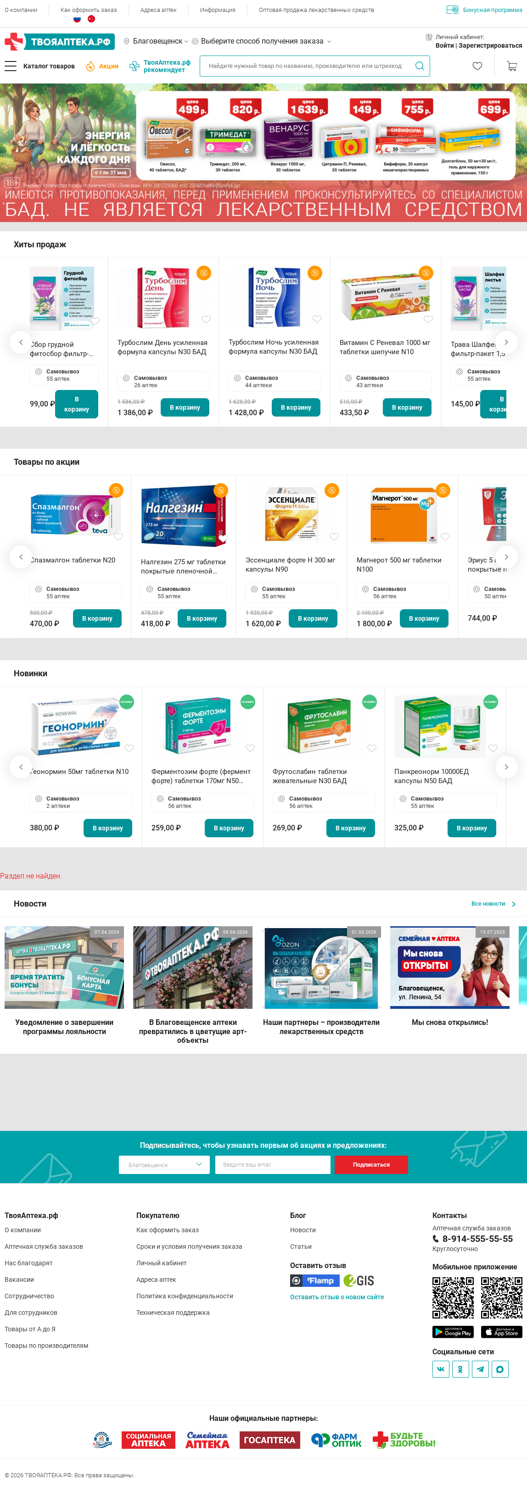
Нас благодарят (29, 1263)
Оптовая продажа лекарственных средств (316, 9)
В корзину (76, 404)
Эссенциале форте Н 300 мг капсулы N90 (290, 564)
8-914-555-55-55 (478, 1238)
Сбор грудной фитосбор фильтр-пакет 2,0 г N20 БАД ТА (61, 349)
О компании (21, 9)
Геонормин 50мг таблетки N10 (79, 772)
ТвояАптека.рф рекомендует (160, 66)
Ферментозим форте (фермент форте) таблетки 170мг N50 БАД (201, 776)
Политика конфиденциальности (184, 1296)
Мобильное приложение (474, 1267)
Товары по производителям (46, 1345)
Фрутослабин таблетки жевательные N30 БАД (310, 776)
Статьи (301, 1246)
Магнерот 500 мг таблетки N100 (399, 564)
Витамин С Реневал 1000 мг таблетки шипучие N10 (385, 347)
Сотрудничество (29, 1296)
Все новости (493, 903)
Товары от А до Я (30, 1329)
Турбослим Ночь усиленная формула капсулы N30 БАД (274, 347)
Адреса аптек (158, 9)
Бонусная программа (484, 10)
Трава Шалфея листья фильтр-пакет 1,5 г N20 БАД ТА (486, 349)
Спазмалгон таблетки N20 (72, 560)
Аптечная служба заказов (44, 1246)
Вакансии (19, 1279)
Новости (303, 1230)
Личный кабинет (161, 1263)
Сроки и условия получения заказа (189, 1246)
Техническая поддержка (173, 1312)
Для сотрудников (31, 1312)
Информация (217, 9)
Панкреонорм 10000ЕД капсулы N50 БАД (431, 776)
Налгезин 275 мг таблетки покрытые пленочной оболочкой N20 (183, 567)
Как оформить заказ (89, 9)
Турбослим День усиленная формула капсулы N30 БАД (162, 347)
